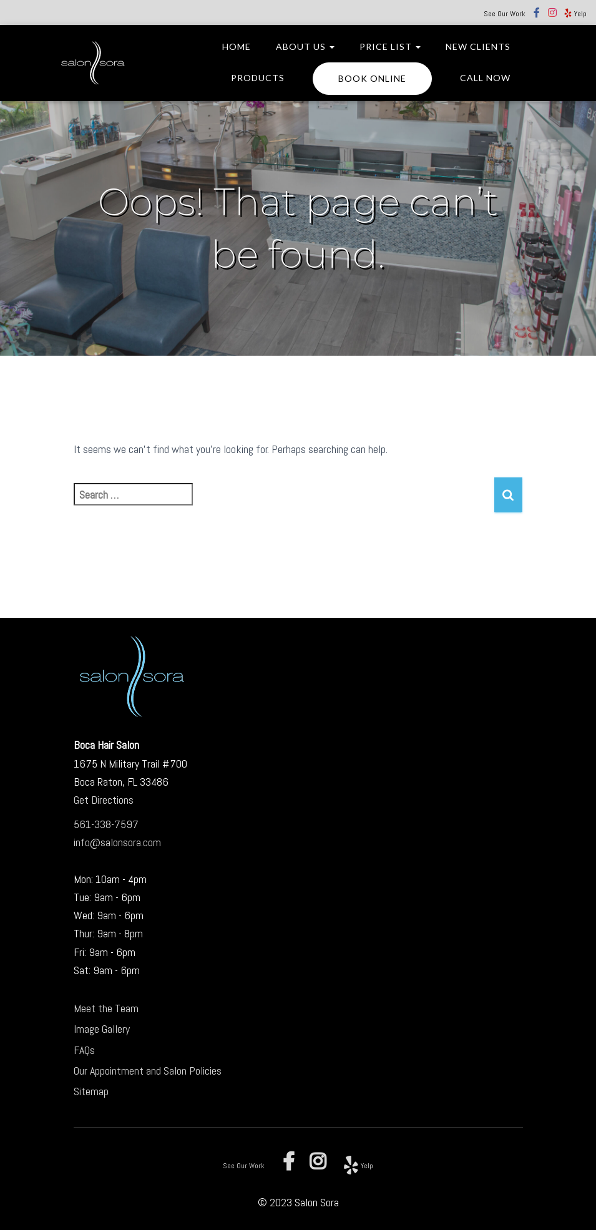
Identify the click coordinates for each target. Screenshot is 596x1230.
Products (258, 77)
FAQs (84, 1050)
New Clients (478, 46)
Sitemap (91, 1091)
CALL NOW (485, 77)
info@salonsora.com (117, 842)
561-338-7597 (106, 824)
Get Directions (104, 800)
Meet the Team (106, 1008)
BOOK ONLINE (372, 78)
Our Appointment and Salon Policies (148, 1070)
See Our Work (504, 14)
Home (236, 46)
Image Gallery (102, 1029)
